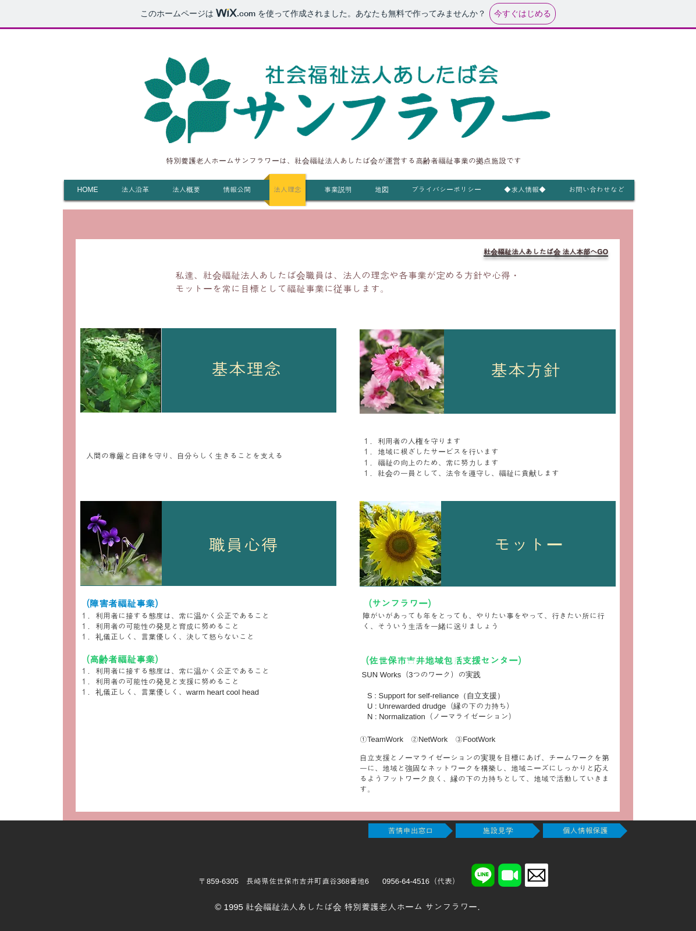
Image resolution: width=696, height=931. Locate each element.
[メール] (536, 875)
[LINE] (483, 875)
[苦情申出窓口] (410, 830)
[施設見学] (498, 830)
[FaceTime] (509, 875)
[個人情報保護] (585, 830)
